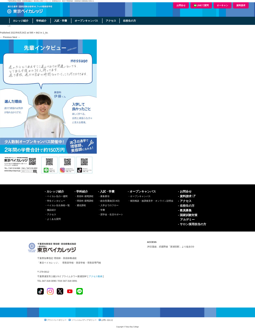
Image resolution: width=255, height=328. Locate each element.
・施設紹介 (50, 210)
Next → (16, 37)
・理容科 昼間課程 (83, 200)
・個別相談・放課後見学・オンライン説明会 (150, 200)
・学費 (101, 210)
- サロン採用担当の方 (192, 224)
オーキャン (222, 5)
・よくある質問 (53, 219)
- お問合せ (185, 191)
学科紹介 (41, 20)
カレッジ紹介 (20, 20)
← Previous (6, 37)
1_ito (45, 32)
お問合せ (181, 5)
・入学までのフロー (108, 205)
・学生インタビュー (55, 200)
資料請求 (240, 5)
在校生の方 (129, 20)
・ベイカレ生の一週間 (56, 196)
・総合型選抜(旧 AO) (108, 200)
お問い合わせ (107, 320)
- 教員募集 (185, 210)
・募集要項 (103, 196)
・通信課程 (80, 205)
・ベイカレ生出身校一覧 (57, 205)
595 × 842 (34, 32)
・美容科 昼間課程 (83, 196)
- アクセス (185, 201)
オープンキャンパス (86, 20)
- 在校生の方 (186, 205)
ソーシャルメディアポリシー (84, 320)
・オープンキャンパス (139, 196)
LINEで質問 (201, 5)
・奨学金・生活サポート (110, 214)
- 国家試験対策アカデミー (187, 217)
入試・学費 (60, 20)
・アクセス (50, 214)
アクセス (111, 20)
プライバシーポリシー (57, 320)
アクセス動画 (95, 276)
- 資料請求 (186, 196)
